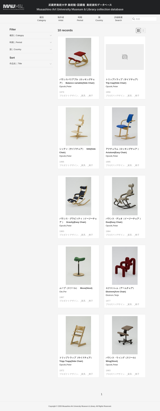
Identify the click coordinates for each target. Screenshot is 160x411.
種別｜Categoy (17, 35)
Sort (12, 57)
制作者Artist (61, 19)
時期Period (80, 19)
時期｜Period (16, 42)
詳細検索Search (118, 19)
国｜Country (15, 49)
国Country (99, 19)
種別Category (41, 19)
